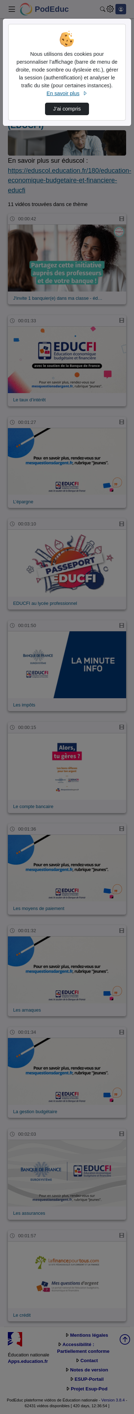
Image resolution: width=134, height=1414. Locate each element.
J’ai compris (67, 109)
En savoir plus (66, 93)
